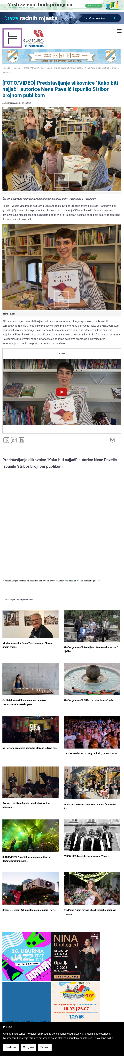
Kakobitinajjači (35, 580)
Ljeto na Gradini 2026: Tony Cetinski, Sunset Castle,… (91, 753)
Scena (17, 68)
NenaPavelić (49, 580)
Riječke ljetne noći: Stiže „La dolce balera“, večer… (90, 700)
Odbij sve (28, 1047)
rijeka (80, 580)
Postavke (11, 1047)
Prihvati (44, 1047)
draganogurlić (91, 580)
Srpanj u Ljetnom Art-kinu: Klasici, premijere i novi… (29, 910)
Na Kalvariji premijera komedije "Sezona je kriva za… (29, 748)
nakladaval (71, 580)
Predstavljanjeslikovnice (15, 580)
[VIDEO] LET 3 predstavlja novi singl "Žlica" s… (87, 856)
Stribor (61, 580)
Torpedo (6, 68)
